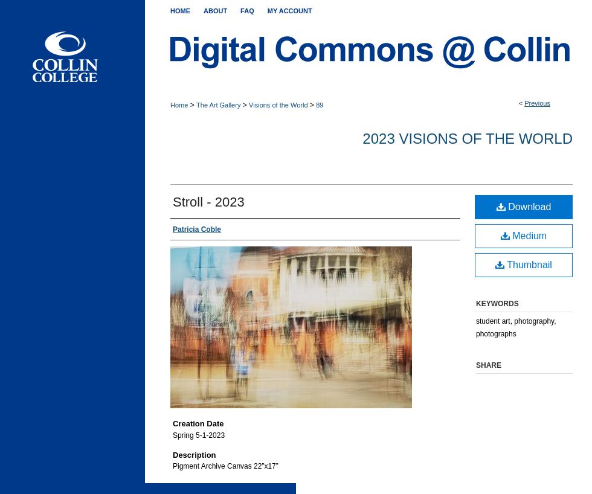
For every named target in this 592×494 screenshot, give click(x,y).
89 (319, 105)
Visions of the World (278, 105)
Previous (537, 103)
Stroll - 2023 (209, 202)
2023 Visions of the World (467, 138)
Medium (524, 236)
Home (179, 105)
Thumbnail (523, 265)
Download (524, 207)
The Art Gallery (218, 105)
